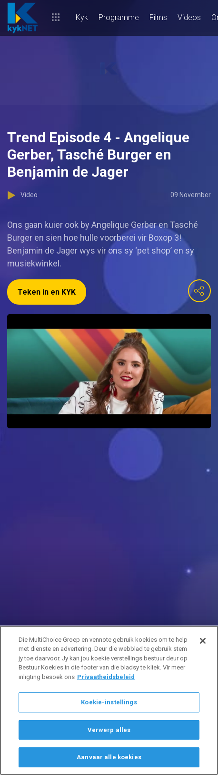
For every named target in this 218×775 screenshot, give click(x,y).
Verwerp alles (109, 729)
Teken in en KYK (47, 292)
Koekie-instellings (109, 702)
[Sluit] (202, 640)
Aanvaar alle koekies (109, 757)
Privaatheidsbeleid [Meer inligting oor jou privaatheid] (106, 676)
